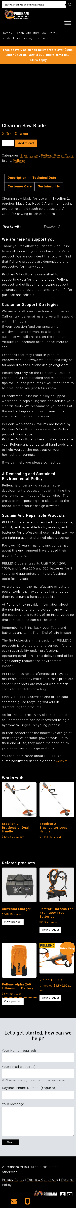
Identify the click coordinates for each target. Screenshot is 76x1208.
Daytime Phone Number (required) (29, 1088)
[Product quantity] (8, 143)
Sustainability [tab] (49, 186)
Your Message (13, 1104)
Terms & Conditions (42, 1180)
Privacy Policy (13, 1180)
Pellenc (19, 160)
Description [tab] (17, 178)
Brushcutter (10, 38)
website (62, 761)
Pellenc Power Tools (57, 155)
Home (6, 33)
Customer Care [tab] (20, 186)
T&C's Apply (38, 60)
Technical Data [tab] (44, 178)
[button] (14, 1203)
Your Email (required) (19, 1067)
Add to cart (26, 143)
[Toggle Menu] (67, 23)
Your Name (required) (19, 1050)
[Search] (70, 4)
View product (13, 922)
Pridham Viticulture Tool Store (34, 33)
